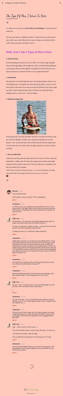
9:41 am (22, 324)
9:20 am (22, 282)
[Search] (60, 3)
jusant (35, 393)
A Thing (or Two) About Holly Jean (15, 3)
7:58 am (23, 309)
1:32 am (23, 344)
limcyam (15, 191)
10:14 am (23, 296)
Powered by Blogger (31, 389)
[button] (7, 22)
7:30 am (22, 218)
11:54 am (23, 259)
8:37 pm (20, 191)
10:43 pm (23, 270)
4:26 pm (23, 204)
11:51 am (23, 238)
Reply (14, 200)
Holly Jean (15, 218)
